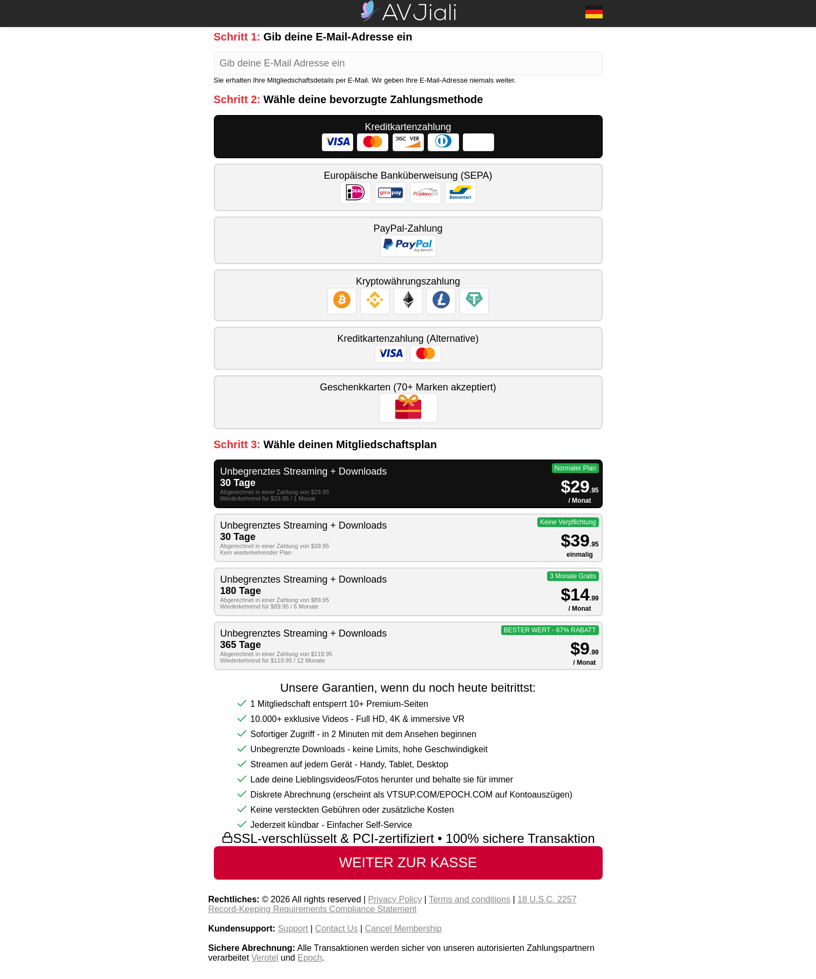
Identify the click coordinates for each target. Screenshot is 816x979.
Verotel (265, 957)
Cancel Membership (403, 928)
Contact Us (336, 928)
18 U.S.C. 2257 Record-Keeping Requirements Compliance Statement (392, 904)
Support (293, 928)
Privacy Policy (395, 899)
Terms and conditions (469, 899)
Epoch (310, 957)
